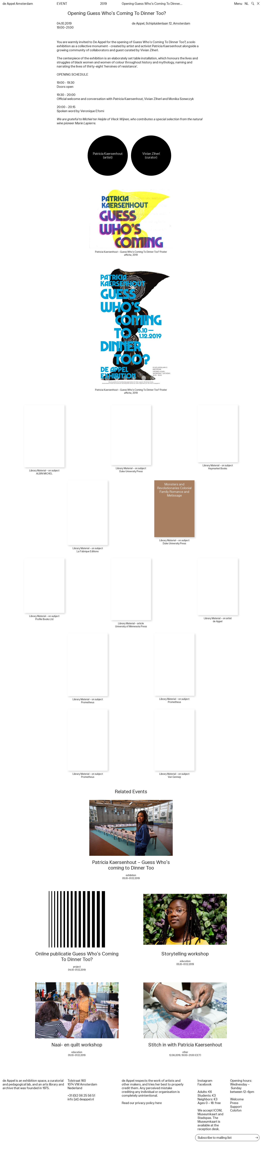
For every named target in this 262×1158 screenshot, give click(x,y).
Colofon (236, 1110)
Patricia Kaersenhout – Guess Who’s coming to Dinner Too (131, 865)
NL (247, 4)
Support (236, 1107)
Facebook (205, 1084)
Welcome (237, 1099)
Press (234, 1103)
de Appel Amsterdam (18, 4)
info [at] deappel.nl (81, 1099)
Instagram (205, 1081)
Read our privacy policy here (142, 1103)
